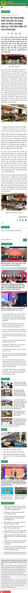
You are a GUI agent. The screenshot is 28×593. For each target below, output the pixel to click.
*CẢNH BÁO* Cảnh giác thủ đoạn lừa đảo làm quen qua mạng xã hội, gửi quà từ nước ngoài (15, 542)
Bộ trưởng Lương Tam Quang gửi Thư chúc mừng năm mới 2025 (7, 497)
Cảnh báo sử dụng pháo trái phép (12, 449)
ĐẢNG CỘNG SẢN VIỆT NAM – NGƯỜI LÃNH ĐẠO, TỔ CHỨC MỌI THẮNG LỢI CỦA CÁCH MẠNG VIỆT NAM (15, 508)
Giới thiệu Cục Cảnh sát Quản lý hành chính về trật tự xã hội (14, 513)
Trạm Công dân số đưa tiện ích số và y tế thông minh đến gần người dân (20, 384)
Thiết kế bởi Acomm (6, 578)
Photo (4, 461)
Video (4, 429)
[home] (3, 3)
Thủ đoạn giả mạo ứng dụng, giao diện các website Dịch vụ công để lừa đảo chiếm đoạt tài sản (14, 518)
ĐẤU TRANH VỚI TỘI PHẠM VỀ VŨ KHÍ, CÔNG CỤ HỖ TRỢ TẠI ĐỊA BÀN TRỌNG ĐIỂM (14, 456)
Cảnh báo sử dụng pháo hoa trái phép (13, 451)
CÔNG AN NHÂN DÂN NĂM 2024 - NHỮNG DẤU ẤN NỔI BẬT (21, 497)
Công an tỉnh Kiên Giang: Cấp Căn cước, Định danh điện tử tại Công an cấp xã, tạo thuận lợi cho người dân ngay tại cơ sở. (13, 325)
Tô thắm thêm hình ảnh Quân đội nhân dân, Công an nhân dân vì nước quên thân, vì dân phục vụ (14, 335)
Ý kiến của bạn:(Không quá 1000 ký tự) (11, 230)
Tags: (2, 223)
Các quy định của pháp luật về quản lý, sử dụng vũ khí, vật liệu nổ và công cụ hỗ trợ (15, 553)
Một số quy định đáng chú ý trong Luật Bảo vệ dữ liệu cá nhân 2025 (14, 527)
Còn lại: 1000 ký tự (6, 239)
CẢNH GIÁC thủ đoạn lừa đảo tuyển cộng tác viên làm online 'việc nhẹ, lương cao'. (15, 531)
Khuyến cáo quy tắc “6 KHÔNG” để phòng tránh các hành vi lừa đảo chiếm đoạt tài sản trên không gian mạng (15, 548)
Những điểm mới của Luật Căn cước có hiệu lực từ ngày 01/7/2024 (14, 523)
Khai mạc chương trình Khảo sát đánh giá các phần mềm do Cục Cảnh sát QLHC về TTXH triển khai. (14, 355)
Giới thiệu (5, 11)
